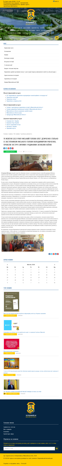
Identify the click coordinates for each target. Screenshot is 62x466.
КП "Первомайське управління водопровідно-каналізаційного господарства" (27, 95)
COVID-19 (38, 30)
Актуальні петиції (9, 61)
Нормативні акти (8, 48)
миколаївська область (31, 23)
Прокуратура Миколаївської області (16, 114)
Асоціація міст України (13, 121)
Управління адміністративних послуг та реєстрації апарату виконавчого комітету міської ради (30, 72)
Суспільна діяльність (26, 134)
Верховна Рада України (13, 123)
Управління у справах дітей (14, 101)
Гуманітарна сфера (50, 28)
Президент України (12, 126)
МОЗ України (32, 30)
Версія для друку (27, 151)
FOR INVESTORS (51, 33)
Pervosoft (23, 463)
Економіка (42, 28)
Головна (9, 28)
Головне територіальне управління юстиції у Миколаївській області (25, 107)
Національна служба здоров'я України (19, 30)
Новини (6, 55)
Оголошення (7, 51)
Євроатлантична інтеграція (11, 75)
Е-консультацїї (8, 65)
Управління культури (12, 97)
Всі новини (16, 134)
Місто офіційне (26, 28)
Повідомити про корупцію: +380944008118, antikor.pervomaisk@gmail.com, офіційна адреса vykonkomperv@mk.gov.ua (16, 4)
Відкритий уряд (35, 28)
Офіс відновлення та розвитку (39, 33)
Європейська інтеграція (10, 79)
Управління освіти (11, 99)
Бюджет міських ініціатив (11, 68)
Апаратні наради (9, 375)
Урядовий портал (11, 128)
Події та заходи (9, 353)
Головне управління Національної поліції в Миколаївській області (24, 109)
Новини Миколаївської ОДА (11, 82)
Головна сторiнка (8, 134)
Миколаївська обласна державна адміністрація (19, 111)
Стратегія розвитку (27, 33)
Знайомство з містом (17, 28)
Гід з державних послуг (46, 30)
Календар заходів (9, 58)
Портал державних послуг (14, 124)
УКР (55, 1)
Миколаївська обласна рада (14, 113)
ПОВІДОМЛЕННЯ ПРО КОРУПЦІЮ (14, 33)
